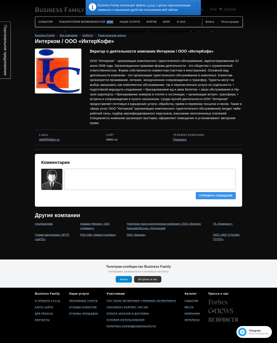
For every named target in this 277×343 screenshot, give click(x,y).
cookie (151, 5)
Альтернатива (44, 223)
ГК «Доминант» (223, 223)
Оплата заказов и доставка (128, 313)
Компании (192, 313)
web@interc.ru (49, 139)
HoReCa (87, 35)
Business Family (45, 35)
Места (189, 307)
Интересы (192, 320)
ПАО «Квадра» (136, 234)
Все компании (69, 35)
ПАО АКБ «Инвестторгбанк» (98, 234)
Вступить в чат (147, 279)
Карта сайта (44, 307)
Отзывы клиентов (83, 307)
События (191, 301)
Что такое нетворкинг (123, 301)
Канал (124, 279)
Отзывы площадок (83, 313)
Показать (180, 139)
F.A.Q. (57, 301)
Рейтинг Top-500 (136, 307)
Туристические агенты (112, 35)
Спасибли (114, 307)
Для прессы (44, 313)
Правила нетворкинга (159, 301)
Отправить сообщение (216, 195)
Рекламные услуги (83, 301)
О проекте (42, 301)
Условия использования (126, 320)
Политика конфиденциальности (131, 326)
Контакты (42, 320)
